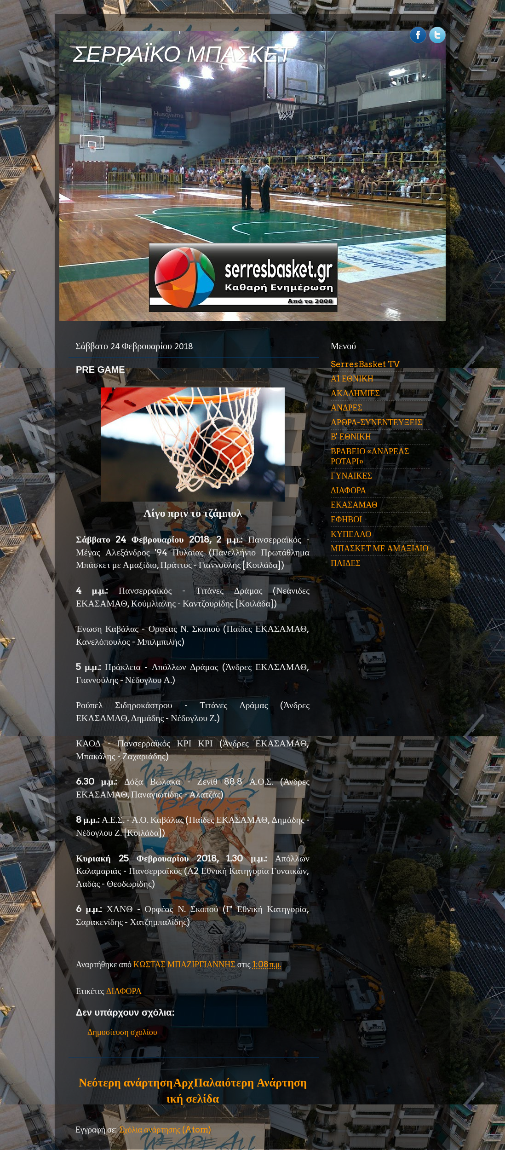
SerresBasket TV (365, 364)
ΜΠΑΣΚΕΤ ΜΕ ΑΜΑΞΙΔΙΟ (380, 548)
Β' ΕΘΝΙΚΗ (351, 436)
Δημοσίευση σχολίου (122, 1032)
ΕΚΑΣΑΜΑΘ (354, 504)
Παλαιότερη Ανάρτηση (250, 1082)
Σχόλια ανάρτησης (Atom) (165, 1129)
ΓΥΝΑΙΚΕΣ (351, 475)
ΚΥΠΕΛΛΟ (351, 534)
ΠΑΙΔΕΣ (346, 563)
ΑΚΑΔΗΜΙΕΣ (355, 393)
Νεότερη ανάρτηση (125, 1082)
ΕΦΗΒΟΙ (346, 519)
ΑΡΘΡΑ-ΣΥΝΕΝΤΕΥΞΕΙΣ (376, 422)
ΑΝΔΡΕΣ (346, 407)
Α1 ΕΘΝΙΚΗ (352, 378)
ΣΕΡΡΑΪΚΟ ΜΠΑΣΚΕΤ (182, 54)
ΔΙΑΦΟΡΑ (124, 991)
